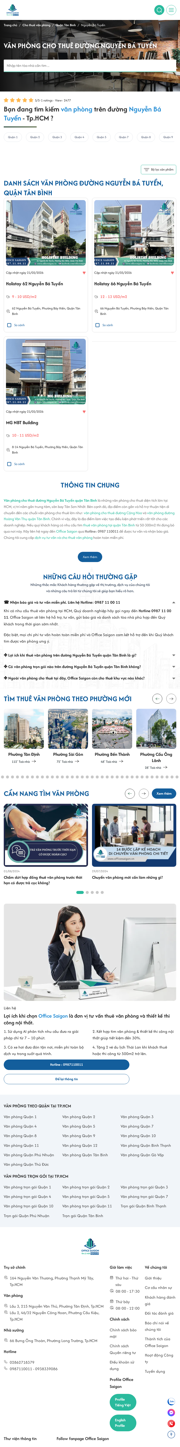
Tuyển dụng (155, 1360)
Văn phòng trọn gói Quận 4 (27, 1185)
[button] (171, 700)
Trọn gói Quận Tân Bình (82, 1204)
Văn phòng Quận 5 (78, 1115)
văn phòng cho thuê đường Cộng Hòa (113, 514)
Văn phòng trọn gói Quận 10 (28, 1195)
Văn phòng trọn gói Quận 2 (86, 1175)
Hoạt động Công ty (159, 1347)
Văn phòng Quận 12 (79, 1134)
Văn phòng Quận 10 (138, 1124)
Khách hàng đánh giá (160, 1289)
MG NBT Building (23, 423)
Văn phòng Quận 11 (21, 1134)
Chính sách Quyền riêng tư (123, 1338)
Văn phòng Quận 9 (78, 1124)
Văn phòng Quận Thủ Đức (26, 1153)
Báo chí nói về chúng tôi (157, 1315)
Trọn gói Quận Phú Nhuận (26, 1204)
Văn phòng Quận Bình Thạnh (146, 1134)
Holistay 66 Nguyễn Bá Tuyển (124, 284)
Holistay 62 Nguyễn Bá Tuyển (36, 284)
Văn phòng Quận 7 (137, 1115)
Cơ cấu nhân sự (158, 1276)
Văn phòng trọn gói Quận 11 (87, 1195)
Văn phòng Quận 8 (20, 1124)
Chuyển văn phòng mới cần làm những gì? (127, 879)
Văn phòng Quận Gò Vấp (142, 1143)
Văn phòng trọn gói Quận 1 (27, 1175)
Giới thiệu (153, 1266)
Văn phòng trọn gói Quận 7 (144, 1185)
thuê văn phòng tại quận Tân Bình (109, 526)
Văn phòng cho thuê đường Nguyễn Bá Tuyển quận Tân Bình (50, 501)
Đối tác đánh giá (159, 1302)
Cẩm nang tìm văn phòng (26, 1438)
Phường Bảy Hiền (53, 309)
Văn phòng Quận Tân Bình (85, 1143)
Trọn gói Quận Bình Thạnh (143, 1195)
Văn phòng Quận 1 (20, 1105)
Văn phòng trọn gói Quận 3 (144, 1175)
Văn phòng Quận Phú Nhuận (29, 1143)
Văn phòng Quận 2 (78, 1105)
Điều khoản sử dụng (122, 1354)
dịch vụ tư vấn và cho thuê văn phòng (63, 538)
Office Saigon (66, 532)
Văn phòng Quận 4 (20, 1115)
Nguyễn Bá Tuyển (28, 309)
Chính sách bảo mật (123, 1322)
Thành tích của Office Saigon (157, 1331)
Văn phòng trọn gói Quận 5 (86, 1185)
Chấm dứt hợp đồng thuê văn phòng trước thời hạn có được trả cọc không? (43, 882)
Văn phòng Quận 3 (137, 1105)
